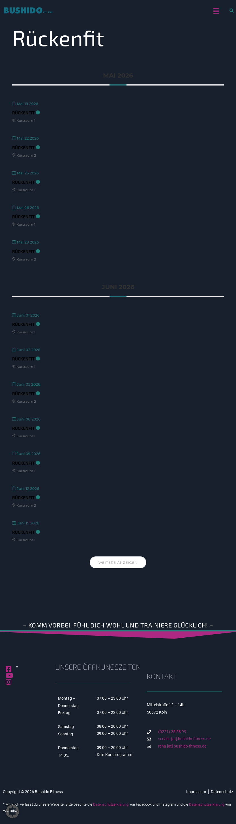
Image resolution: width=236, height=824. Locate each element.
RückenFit (23, 112)
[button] (216, 11)
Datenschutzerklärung (110, 804)
